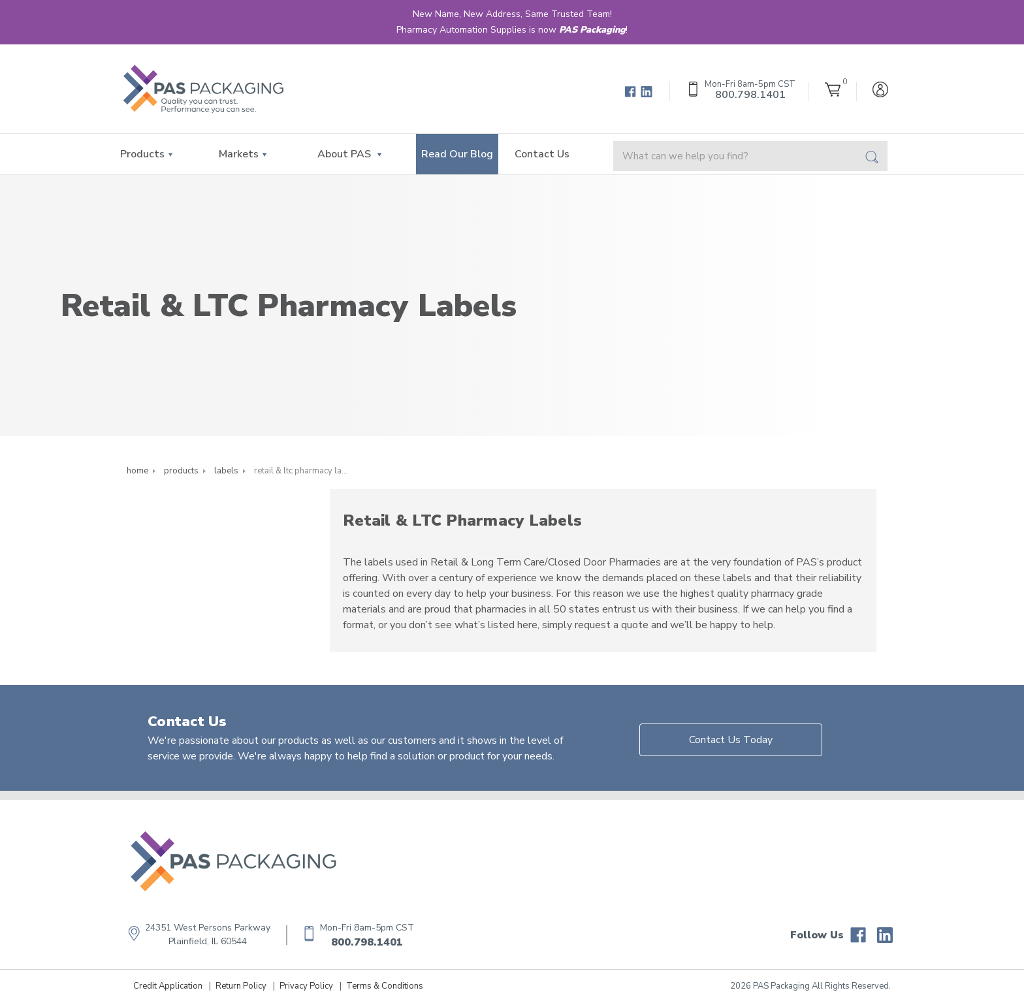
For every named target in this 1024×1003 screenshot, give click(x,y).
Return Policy (241, 986)
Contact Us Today (731, 740)
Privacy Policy (306, 986)
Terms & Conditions (384, 986)
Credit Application (167, 986)
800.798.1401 (367, 942)
